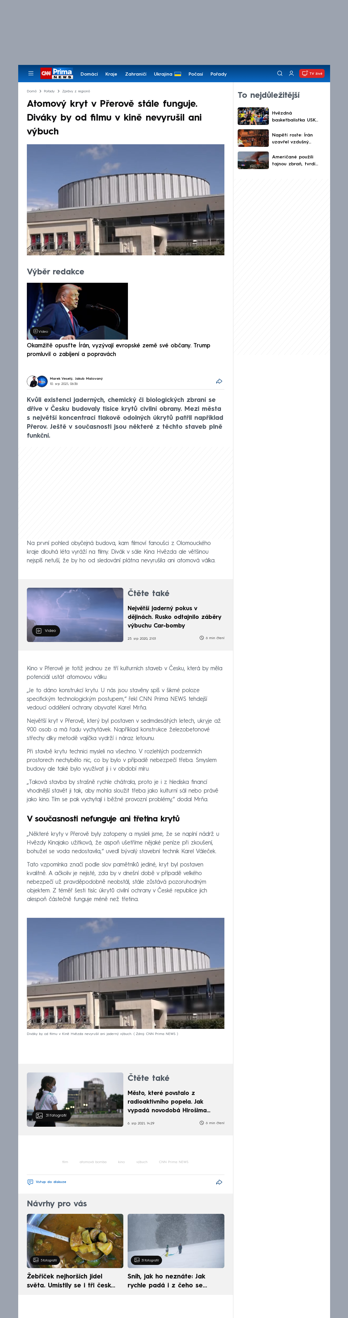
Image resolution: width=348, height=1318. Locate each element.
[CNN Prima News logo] (56, 73)
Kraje (111, 74)
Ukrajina (163, 74)
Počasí (196, 74)
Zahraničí (135, 74)
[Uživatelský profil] (291, 73)
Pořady (219, 74)
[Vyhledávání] (279, 73)
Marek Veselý (61, 379)
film (65, 1162)
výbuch (142, 1162)
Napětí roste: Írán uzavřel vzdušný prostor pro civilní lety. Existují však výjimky (297, 139)
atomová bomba (93, 1162)
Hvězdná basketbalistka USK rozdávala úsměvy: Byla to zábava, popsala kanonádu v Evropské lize (295, 117)
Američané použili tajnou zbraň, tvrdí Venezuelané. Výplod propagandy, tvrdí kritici (296, 161)
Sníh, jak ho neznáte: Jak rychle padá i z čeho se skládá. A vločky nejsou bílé (171, 1282)
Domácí (89, 74)
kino (121, 1162)
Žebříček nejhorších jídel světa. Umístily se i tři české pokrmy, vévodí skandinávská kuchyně (72, 1282)
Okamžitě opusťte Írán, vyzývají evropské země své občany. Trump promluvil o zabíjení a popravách (118, 350)
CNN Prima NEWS (174, 1162)
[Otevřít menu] (31, 73)
